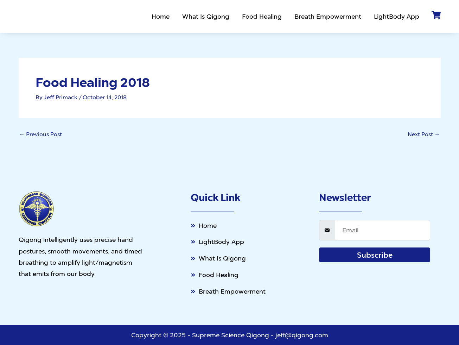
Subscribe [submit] (375, 254)
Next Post (424, 134)
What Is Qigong (206, 16)
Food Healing (262, 16)
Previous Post (40, 134)
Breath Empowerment (328, 16)
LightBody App (397, 16)
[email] (382, 229)
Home (161, 16)
